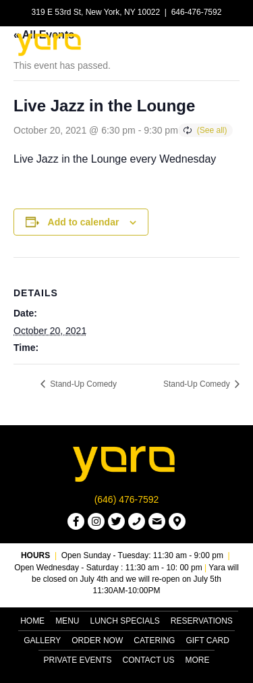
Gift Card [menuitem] (207, 640)
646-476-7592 (196, 12)
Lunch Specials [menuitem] (124, 621)
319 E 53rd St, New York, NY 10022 (96, 12)
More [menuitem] (197, 660)
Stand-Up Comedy (82, 384)
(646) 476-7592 (126, 499)
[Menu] (224, 43)
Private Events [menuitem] (78, 660)
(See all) (212, 130)
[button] (75, 521)
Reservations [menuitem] (202, 621)
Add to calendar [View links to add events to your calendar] (83, 222)
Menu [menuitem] (67, 621)
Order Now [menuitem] (97, 640)
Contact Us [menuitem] (149, 660)
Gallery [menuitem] (42, 640)
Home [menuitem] (32, 621)
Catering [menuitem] (154, 640)
